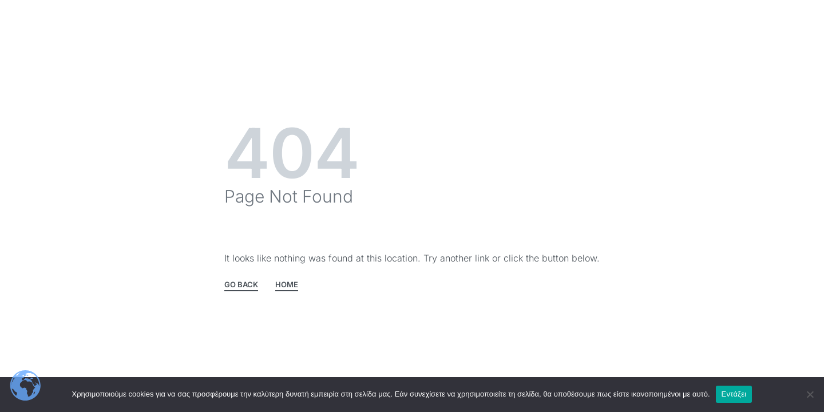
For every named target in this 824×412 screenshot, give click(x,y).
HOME (286, 285)
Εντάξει (734, 394)
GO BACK (241, 285)
